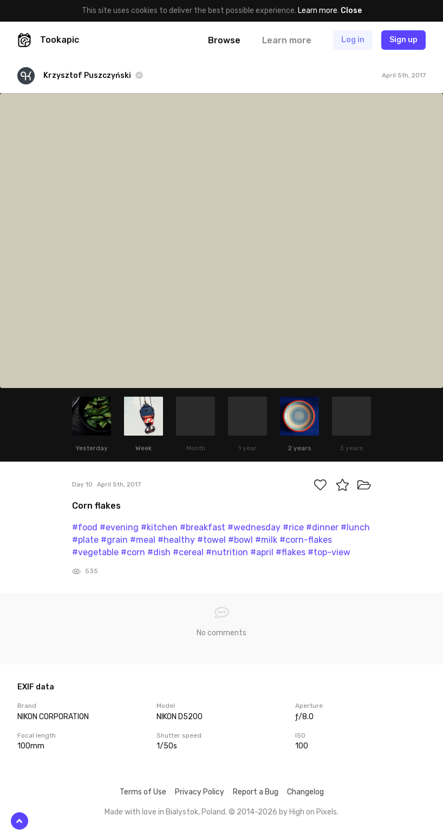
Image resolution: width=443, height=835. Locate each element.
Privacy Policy (199, 792)
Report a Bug (255, 792)
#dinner (322, 527)
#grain (114, 540)
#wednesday (254, 527)
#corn (133, 552)
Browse (224, 40)
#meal (142, 540)
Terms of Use (143, 792)
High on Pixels (313, 812)
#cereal (188, 552)
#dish (159, 552)
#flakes (290, 552)
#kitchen (159, 527)
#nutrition (227, 552)
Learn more (317, 10)
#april (261, 552)
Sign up (403, 39)
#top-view (329, 552)
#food (84, 527)
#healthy (176, 540)
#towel (211, 540)
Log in (352, 39)
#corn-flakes (305, 540)
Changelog (305, 792)
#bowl (240, 540)
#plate (85, 540)
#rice (293, 527)
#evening (119, 527)
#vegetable (95, 552)
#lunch (355, 527)
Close (351, 10)
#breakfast (202, 527)
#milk (266, 540)
